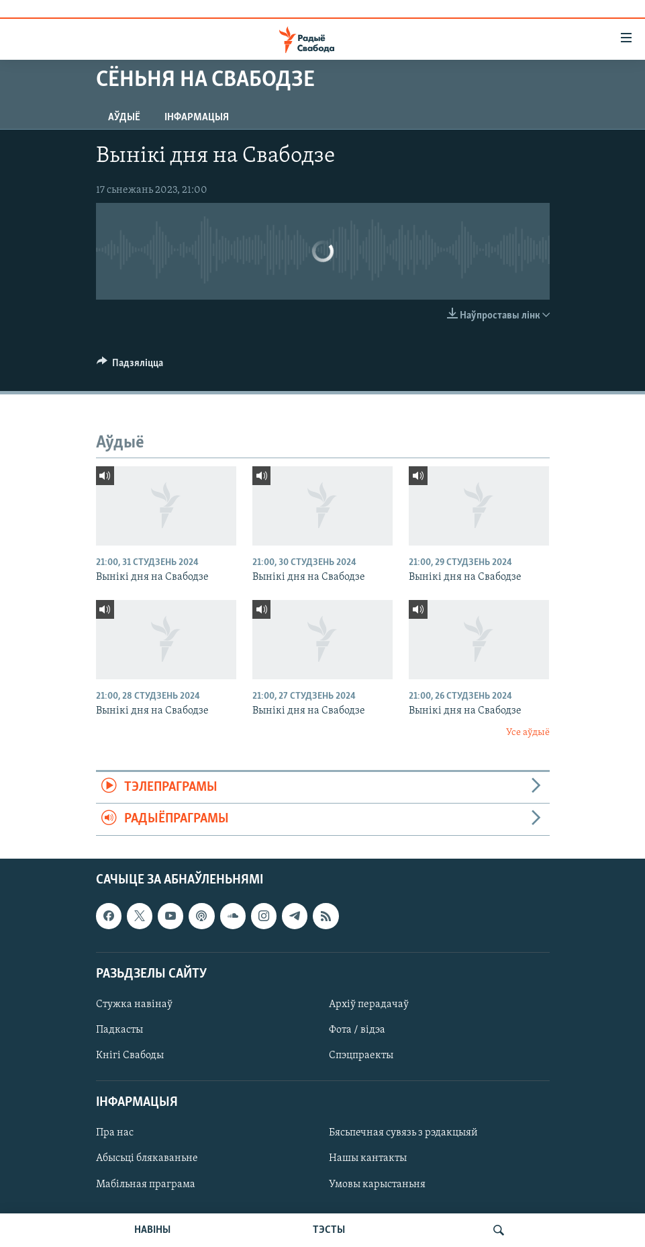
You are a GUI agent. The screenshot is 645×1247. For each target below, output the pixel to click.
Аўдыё (124, 117)
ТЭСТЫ (329, 1230)
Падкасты (119, 1030)
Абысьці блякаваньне (147, 1158)
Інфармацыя (196, 117)
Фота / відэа (357, 1030)
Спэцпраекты (361, 1055)
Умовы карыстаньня (377, 1183)
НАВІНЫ (152, 1230)
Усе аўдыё (528, 733)
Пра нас (115, 1132)
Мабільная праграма (145, 1183)
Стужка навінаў (134, 1004)
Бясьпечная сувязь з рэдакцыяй (403, 1132)
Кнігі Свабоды (130, 1055)
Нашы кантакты (368, 1158)
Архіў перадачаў (369, 1004)
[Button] (130, 366)
